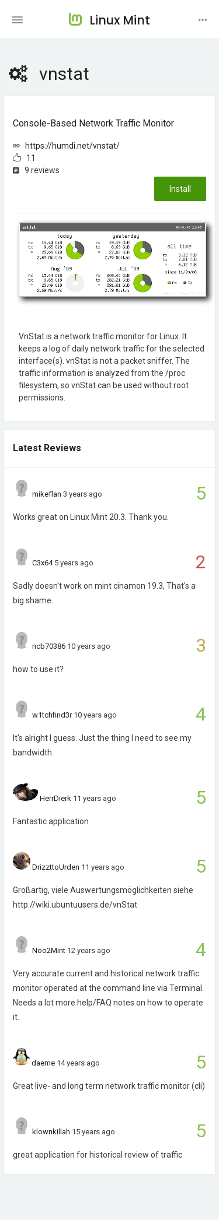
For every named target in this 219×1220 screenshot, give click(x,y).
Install (180, 189)
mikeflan (46, 494)
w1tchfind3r (52, 715)
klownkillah (51, 1131)
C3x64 (42, 562)
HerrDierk (55, 798)
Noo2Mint (48, 950)
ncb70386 (48, 646)
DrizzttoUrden (55, 867)
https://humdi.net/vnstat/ (72, 145)
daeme (43, 1063)
